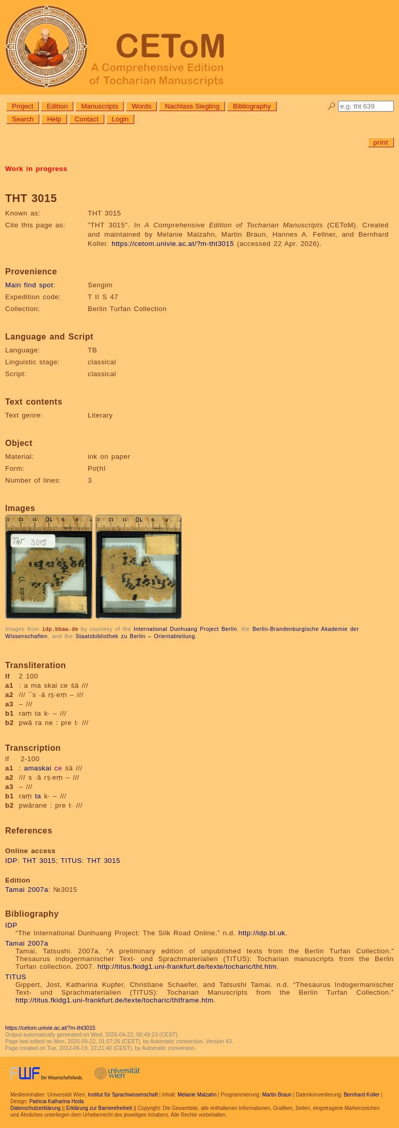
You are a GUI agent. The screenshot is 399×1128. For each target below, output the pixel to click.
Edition (57, 106)
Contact (87, 119)
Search (23, 119)
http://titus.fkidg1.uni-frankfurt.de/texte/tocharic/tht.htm (187, 966)
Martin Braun (277, 1094)
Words (141, 106)
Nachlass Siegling (192, 106)
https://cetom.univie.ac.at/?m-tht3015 (172, 244)
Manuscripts (99, 106)
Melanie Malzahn (197, 1094)
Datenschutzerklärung (35, 1107)
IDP (11, 860)
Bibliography (251, 106)
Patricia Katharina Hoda (56, 1101)
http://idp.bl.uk (261, 932)
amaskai (37, 767)
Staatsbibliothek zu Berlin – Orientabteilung (135, 635)
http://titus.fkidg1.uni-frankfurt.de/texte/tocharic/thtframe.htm (114, 999)
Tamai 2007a (26, 889)
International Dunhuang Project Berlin (185, 629)
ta (38, 795)
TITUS (71, 860)
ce (58, 767)
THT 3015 (39, 860)
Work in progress (36, 169)
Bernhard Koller (361, 1094)
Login (120, 119)
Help (54, 119)
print (381, 142)
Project (22, 106)
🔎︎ (331, 106)
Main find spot (29, 285)
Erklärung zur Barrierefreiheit (99, 1107)
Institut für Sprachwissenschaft (123, 1094)
